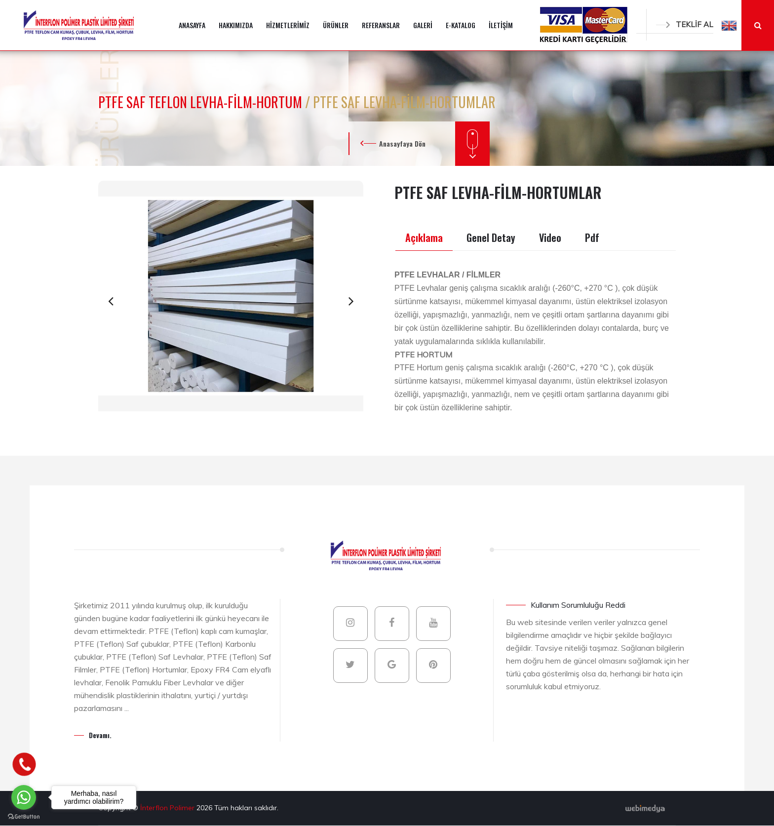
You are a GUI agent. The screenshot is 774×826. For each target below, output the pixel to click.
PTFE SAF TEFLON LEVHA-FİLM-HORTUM (201, 102)
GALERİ (422, 25)
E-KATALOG (460, 25)
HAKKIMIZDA (236, 25)
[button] (729, 25)
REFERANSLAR (381, 25)
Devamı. (100, 735)
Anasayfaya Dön (402, 143)
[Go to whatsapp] (23, 797)
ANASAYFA (192, 25)
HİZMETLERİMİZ (288, 25)
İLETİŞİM (501, 25)
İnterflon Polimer (168, 807)
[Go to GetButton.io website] (23, 816)
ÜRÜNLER (335, 25)
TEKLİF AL (684, 24)
